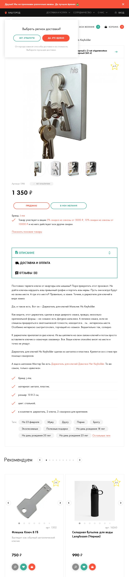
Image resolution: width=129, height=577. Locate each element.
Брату (96, 422)
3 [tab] (30, 523)
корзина (113, 26)
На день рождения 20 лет (36, 435)
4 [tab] (35, 523)
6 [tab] (46, 523)
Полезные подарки (57, 428)
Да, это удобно (56, 38)
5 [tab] (40, 523)
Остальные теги (101, 435)
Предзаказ (31, 205)
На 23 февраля (30, 422)
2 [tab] (25, 523)
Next (60, 502)
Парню (81, 422)
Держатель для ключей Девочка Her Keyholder (77, 363)
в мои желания (67, 205)
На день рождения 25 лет (73, 435)
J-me (22, 215)
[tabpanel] (34, 501)
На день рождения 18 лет (90, 428)
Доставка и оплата (32, 262)
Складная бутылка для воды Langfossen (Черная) (92, 534)
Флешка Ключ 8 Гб (25, 532)
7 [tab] (50, 523)
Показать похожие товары (27, 231)
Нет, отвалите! (27, 38)
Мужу (51, 422)
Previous (8, 502)
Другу (65, 422)
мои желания (86, 26)
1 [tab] (20, 523)
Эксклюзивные (30, 428)
